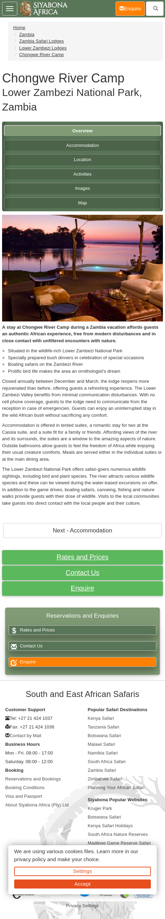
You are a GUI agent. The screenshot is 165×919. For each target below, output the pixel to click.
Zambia (26, 34)
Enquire (82, 588)
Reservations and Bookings (33, 778)
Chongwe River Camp (41, 54)
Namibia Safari (103, 752)
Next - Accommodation (82, 530)
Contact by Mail (25, 735)
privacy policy (30, 859)
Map (82, 202)
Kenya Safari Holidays (110, 825)
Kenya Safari (101, 718)
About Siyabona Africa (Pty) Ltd (37, 804)
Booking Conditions (25, 787)
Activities (82, 174)
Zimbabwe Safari (105, 778)
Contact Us (82, 572)
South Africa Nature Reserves (118, 834)
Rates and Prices (82, 557)
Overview (82, 130)
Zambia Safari (102, 770)
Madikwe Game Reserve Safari (119, 843)
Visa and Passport (23, 796)
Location (82, 159)
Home (19, 27)
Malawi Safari (101, 744)
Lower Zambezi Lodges (42, 48)
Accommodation (82, 145)
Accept (82, 884)
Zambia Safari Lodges (41, 41)
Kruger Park (100, 808)
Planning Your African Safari (116, 787)
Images (82, 188)
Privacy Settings (82, 905)
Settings (82, 871)
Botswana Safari (104, 735)
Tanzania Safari (103, 727)
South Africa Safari (107, 761)
